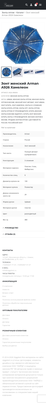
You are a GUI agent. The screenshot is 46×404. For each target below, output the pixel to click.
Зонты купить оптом (9, 108)
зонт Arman (39, 102)
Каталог (20, 12)
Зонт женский (30, 146)
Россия (27, 140)
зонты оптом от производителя (14, 111)
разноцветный (30, 214)
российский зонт (15, 123)
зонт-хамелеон (18, 105)
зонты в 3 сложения (33, 105)
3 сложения (29, 160)
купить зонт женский (32, 114)
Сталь (34, 166)
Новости (5, 289)
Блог (4, 296)
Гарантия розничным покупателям (16, 342)
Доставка (6, 315)
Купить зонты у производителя (14, 117)
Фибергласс (29, 169)
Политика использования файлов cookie (19, 300)
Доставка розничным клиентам (15, 335)
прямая (27, 202)
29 (25, 194)
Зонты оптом (8, 12)
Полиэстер (29, 187)
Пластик (28, 166)
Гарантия (6, 325)
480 (26, 220)
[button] (43, 44)
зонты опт (23, 108)
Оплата (5, 318)
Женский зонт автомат (24, 102)
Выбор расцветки (9, 346)
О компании (7, 286)
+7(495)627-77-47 (9, 265)
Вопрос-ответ (7, 293)
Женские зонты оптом (19, 96)
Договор (5, 322)
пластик (28, 208)
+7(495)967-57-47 (24, 265)
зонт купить (6, 105)
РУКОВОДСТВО (11, 228)
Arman (9, 99)
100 (26, 181)
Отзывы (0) (10, 234)
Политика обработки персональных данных (17, 304)
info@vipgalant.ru (9, 270)
